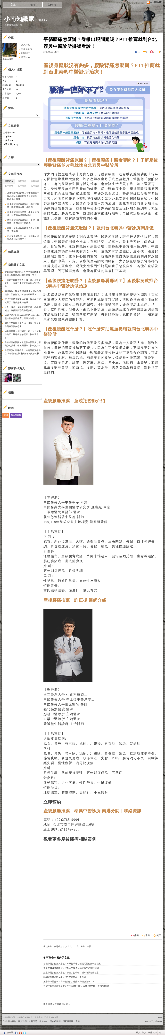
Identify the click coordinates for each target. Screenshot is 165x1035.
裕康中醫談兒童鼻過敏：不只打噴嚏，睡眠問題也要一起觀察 (72, 963)
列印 (159, 935)
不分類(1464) (11, 144)
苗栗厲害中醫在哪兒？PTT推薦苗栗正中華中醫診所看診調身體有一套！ (23, 274)
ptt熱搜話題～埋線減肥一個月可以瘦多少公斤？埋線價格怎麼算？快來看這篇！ (23, 334)
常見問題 (33, 1021)
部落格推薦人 (16, 368)
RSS (5, 415)
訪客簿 (52, 4)
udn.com (158, 1021)
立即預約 (52, 802)
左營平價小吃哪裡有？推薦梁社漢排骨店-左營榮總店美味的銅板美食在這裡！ (23, 352)
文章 (13, 4)
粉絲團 (10, 1032)
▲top (159, 1017)
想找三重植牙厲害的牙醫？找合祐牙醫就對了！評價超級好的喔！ (23, 301)
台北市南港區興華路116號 (74, 824)
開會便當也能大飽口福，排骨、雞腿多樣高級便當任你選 (23, 325)
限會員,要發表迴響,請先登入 (56, 1004)
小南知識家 (19, 19)
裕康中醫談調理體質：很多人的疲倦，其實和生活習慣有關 (71, 968)
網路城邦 (152, 1032)
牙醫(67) (9, 136)
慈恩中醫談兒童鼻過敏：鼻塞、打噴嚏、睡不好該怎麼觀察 (71, 972)
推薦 (136, 935)
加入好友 (25, 44)
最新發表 (9, 181)
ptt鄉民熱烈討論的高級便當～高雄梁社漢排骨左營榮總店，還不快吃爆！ (23, 317)
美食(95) (9, 140)
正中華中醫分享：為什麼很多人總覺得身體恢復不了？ (68, 981)
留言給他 (25, 57)
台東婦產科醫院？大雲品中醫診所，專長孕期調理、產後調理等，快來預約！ (23, 344)
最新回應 (22, 181)
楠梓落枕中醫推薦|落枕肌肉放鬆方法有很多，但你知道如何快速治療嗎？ (23, 293)
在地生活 (58, 946)
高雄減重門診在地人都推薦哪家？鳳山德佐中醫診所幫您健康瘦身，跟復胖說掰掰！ (23, 196)
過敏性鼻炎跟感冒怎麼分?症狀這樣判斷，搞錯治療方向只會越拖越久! (76, 986)
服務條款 (43, 1021)
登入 (138, 1032)
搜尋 (37, 115)
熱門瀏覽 (9, 186)
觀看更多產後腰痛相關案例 (69, 839)
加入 (144, 1032)
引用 (147, 935)
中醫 (89, 946)
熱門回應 (22, 186)
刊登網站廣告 (9, 1021)
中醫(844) (10, 132)
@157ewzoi (69, 829)
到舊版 (42, 20)
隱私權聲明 (68, 1021)
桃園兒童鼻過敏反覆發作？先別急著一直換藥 (64, 977)
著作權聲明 (55, 1021)
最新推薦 (35, 181)
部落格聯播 (16, 415)
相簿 (32, 4)
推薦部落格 (26, 49)
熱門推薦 (35, 186)
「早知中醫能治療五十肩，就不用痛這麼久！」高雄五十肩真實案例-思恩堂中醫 (23, 283)
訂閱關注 (25, 53)
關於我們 (22, 1021)
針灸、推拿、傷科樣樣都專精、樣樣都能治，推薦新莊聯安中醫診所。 (23, 309)
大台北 (68, 946)
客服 (77, 1021)
